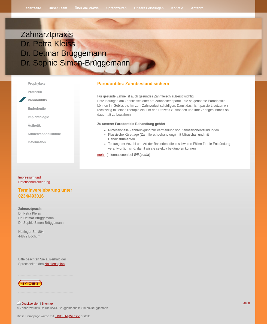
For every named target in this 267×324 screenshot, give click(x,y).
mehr (101, 155)
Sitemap (47, 303)
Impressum (26, 177)
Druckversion (28, 303)
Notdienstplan (55, 264)
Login (246, 302)
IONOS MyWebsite (67, 316)
